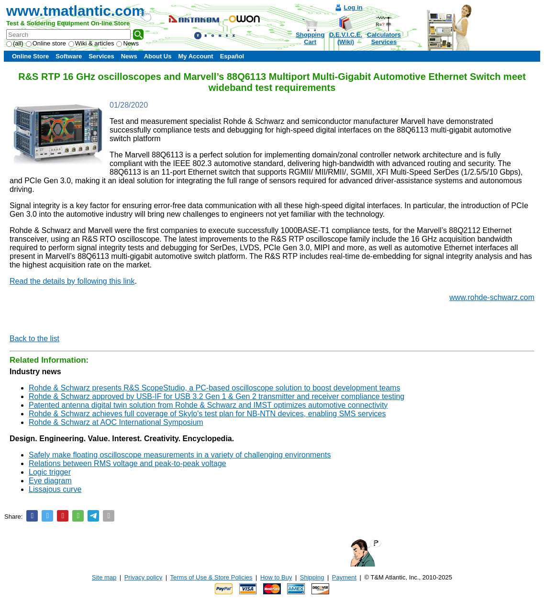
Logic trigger (50, 472)
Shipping (312, 577)
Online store (46, 43)
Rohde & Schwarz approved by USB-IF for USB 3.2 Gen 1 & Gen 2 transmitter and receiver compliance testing (216, 396)
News (127, 43)
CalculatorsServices (384, 38)
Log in (353, 7)
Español (232, 56)
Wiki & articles (91, 43)
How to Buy (276, 577)
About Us (158, 56)
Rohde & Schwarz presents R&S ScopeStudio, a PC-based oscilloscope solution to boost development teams (214, 388)
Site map (104, 577)
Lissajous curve (55, 489)
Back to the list (34, 338)
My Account (195, 56)
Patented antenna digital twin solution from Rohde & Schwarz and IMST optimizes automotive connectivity (208, 405)
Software (69, 56)
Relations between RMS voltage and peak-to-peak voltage (127, 463)
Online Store (30, 56)
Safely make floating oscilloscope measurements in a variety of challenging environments (180, 455)
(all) (14, 43)
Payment (344, 577)
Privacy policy (143, 577)
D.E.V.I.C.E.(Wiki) (345, 38)
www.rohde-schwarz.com (491, 297)
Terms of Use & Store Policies (211, 577)
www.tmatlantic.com (75, 11)
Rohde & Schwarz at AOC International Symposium (116, 422)
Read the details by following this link (72, 281)
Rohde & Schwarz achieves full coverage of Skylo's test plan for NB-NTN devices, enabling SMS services (207, 414)
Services (101, 56)
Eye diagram (50, 481)
